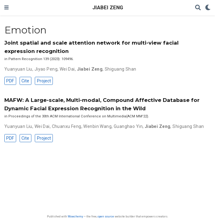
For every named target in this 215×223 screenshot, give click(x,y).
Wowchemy (75, 216)
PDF (10, 80)
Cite (25, 80)
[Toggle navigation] (6, 7)
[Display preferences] (208, 7)
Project (44, 80)
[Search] (198, 7)
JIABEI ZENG (107, 8)
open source (106, 216)
